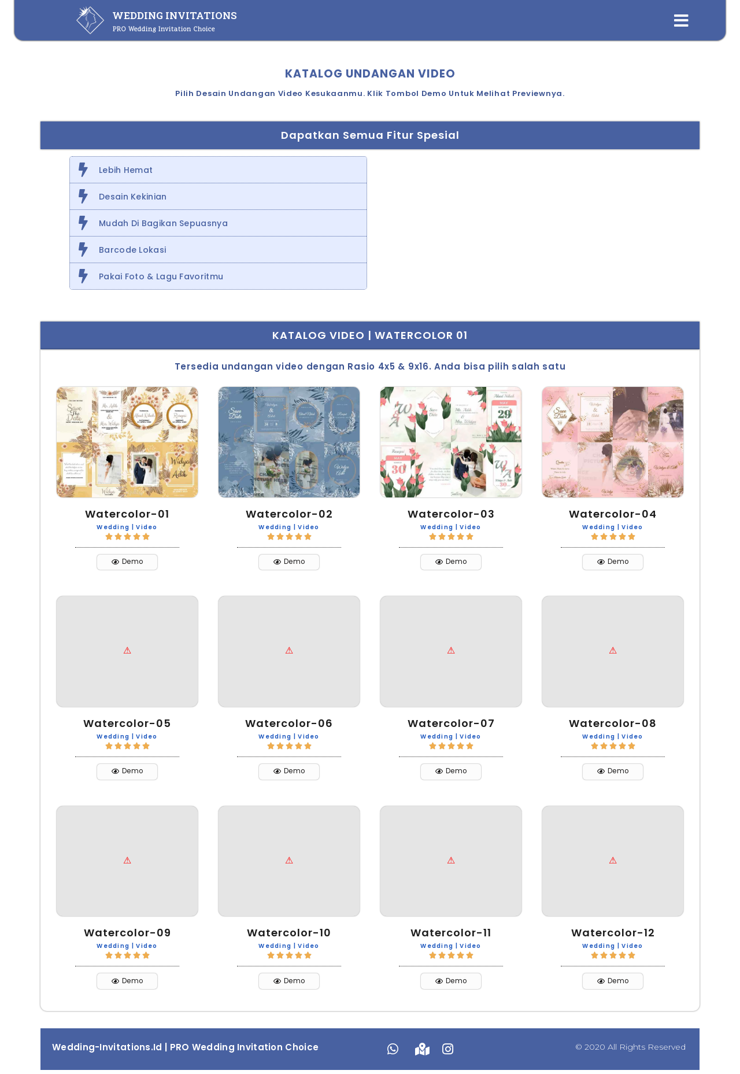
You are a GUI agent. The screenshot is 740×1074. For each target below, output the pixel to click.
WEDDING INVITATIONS (174, 15)
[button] (127, 563)
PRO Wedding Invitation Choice (164, 29)
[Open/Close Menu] (681, 20)
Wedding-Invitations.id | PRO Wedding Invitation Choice (185, 1051)
